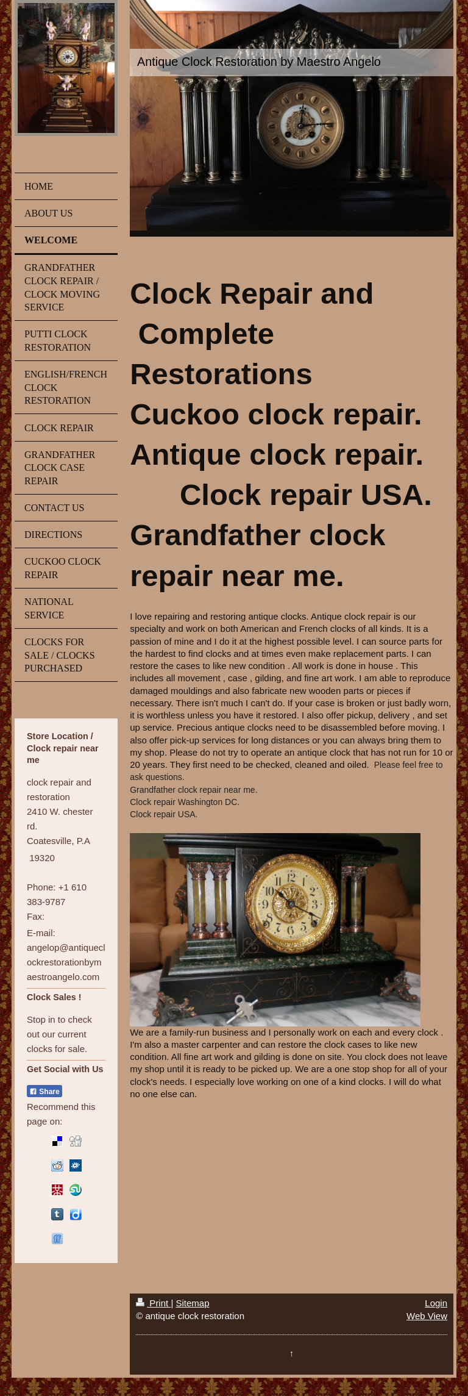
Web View (426, 1316)
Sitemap (192, 1303)
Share (44, 1091)
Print (153, 1303)
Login (436, 1303)
